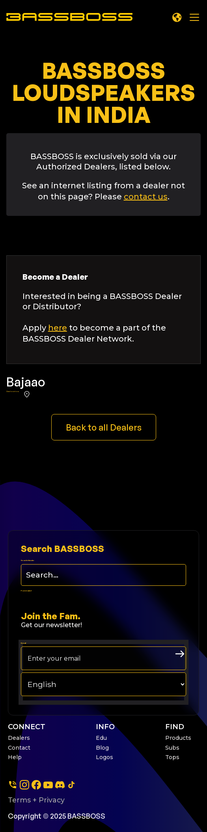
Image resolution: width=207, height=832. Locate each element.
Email (23, 643)
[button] (177, 17)
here (57, 327)
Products (178, 737)
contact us (146, 196)
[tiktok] (71, 784)
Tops (172, 757)
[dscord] (60, 784)
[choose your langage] (103, 684)
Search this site (27, 560)
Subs (172, 747)
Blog (102, 747)
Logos (104, 757)
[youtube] (48, 784)
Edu (101, 737)
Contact (19, 747)
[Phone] (12, 784)
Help (15, 757)
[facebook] (36, 784)
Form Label (26, 591)
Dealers (19, 737)
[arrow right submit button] (179, 654)
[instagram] (24, 784)
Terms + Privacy (36, 800)
